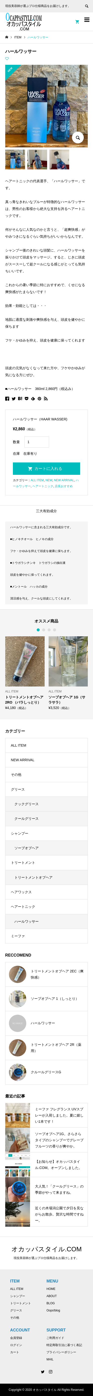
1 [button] (38, 629)
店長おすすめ (64, 486)
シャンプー (19, 833)
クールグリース (26, 819)
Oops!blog (53, 1310)
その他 (16, 775)
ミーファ (18, 936)
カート (14, 1352)
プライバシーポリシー (61, 1352)
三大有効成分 (46, 511)
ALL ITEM (37, 480)
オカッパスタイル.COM (46, 1249)
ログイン (16, 1345)
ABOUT (51, 1296)
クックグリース (26, 804)
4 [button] (55, 629)
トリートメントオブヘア (33, 877)
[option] (25, 672)
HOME (50, 1289)
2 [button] (44, 629)
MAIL (49, 1359)
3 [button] (49, 629)
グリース (18, 789)
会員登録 (16, 1338)
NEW (48, 480)
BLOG (50, 1303)
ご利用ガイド (55, 1338)
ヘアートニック (42, 486)
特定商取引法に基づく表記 (64, 1345)
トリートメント (23, 863)
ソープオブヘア (26, 848)
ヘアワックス (21, 892)
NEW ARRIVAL (64, 480)
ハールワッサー (26, 921)
